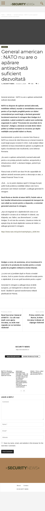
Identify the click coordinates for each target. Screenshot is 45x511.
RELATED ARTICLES (13, 357)
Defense (9, 15)
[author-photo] (22, 339)
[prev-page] (21, 391)
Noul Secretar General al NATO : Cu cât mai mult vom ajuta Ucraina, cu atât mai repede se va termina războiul (11, 321)
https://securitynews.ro (22, 350)
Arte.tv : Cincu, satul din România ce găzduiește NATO (36, 373)
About (19, 486)
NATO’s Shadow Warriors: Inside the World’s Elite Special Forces (7, 373)
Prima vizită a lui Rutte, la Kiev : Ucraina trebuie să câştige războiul (35, 319)
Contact (25, 486)
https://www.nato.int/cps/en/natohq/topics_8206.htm (20, 232)
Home (3, 15)
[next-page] (24, 391)
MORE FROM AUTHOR (30, 357)
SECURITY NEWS (8, 84)
